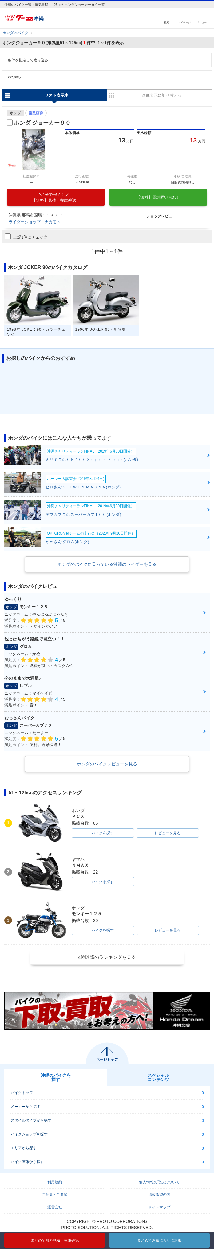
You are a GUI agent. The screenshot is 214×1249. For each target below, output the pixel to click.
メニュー (202, 22)
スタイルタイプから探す (31, 1120)
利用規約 (54, 1182)
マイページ (184, 22)
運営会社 (54, 1207)
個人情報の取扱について (159, 1182)
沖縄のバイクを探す (56, 1077)
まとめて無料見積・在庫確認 (55, 1240)
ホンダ (15, 113)
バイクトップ (22, 1093)
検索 (166, 22)
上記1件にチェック (26, 236)
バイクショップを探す (29, 1134)
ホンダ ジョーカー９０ (42, 123)
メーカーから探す (25, 1106)
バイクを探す (103, 833)
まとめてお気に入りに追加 (159, 1240)
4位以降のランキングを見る (107, 957)
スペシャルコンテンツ (158, 1077)
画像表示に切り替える (162, 95)
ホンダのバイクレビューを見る (107, 763)
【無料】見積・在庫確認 (54, 197)
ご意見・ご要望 (55, 1195)
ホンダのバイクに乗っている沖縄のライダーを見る (107, 564)
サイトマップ (159, 1207)
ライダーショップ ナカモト (35, 222)
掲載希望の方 (159, 1195)
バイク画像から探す (27, 1162)
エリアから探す (24, 1148)
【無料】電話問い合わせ (158, 197)
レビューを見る (167, 833)
